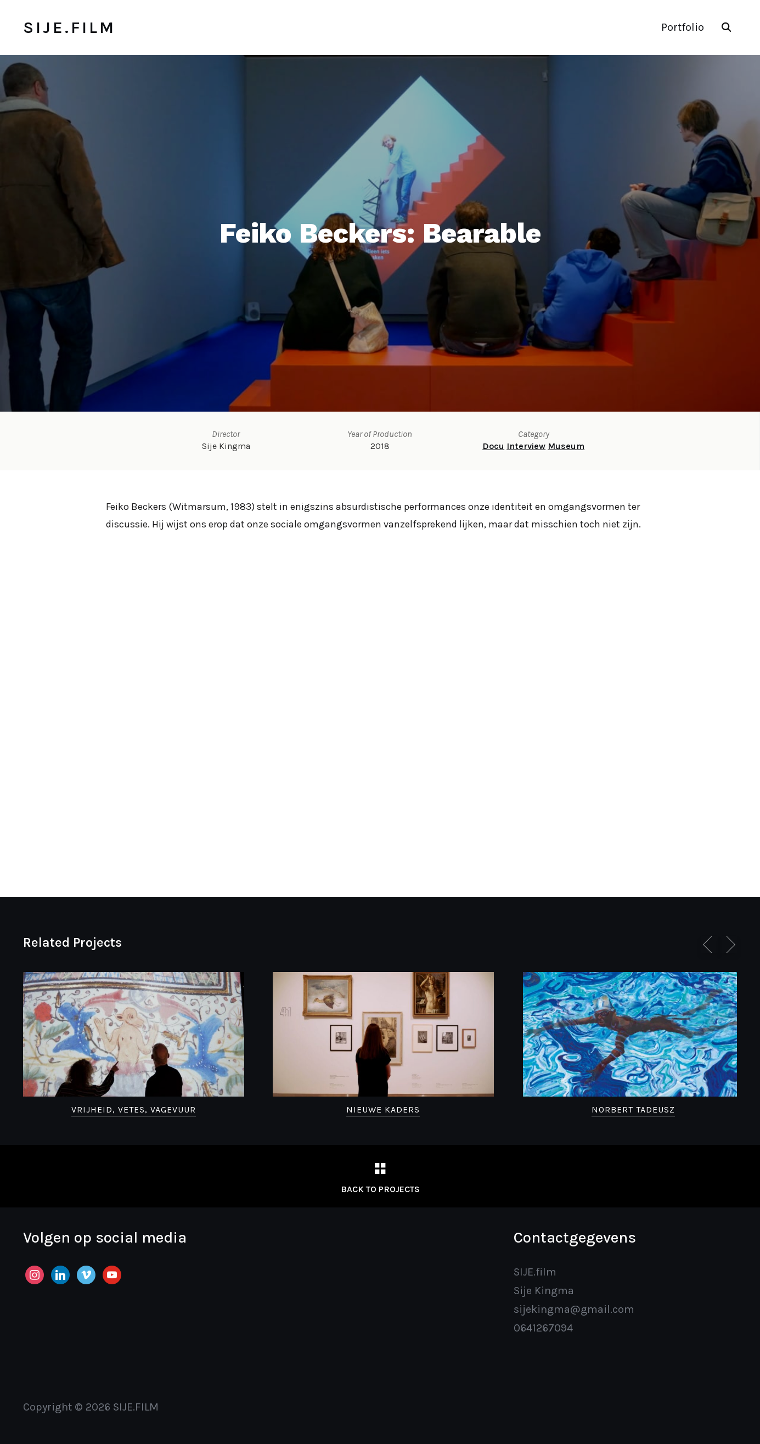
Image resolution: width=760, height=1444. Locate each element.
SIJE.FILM (69, 27)
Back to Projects (380, 1189)
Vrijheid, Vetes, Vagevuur (133, 1109)
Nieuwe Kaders (383, 1109)
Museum (566, 446)
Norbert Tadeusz (633, 1109)
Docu (493, 446)
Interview (525, 446)
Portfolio (682, 27)
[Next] (728, 944)
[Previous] (709, 944)
